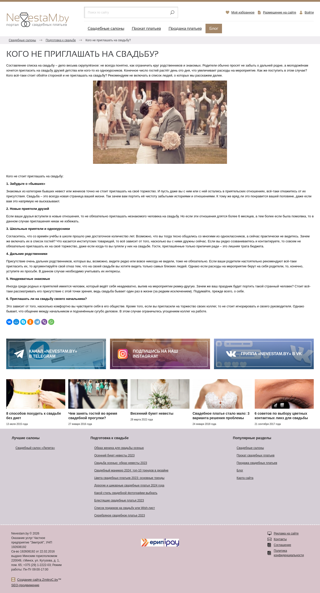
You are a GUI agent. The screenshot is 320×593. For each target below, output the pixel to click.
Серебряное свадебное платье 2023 (119, 515)
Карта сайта (245, 478)
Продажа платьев (185, 29)
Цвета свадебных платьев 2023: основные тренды (129, 478)
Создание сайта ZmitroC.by (37, 579)
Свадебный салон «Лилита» (35, 448)
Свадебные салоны (106, 29)
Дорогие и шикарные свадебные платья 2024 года (129, 485)
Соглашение (282, 545)
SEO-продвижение (25, 585)
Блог (213, 29)
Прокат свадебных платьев (255, 455)
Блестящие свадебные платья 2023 (119, 500)
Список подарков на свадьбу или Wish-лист (124, 508)
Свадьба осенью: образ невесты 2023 (120, 463)
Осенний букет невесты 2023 (114, 455)
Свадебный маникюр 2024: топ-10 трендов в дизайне (131, 470)
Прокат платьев (146, 29)
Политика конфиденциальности (289, 553)
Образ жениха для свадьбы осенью (119, 448)
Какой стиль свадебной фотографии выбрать (126, 493)
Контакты (280, 539)
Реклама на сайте (286, 533)
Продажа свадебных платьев (257, 463)
